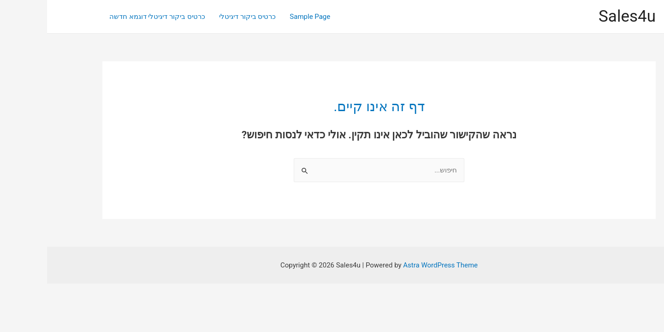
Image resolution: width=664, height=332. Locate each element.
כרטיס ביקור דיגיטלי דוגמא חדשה (110, 16)
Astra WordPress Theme (393, 265)
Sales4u (580, 16)
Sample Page (263, 16)
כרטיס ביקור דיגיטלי (200, 16)
